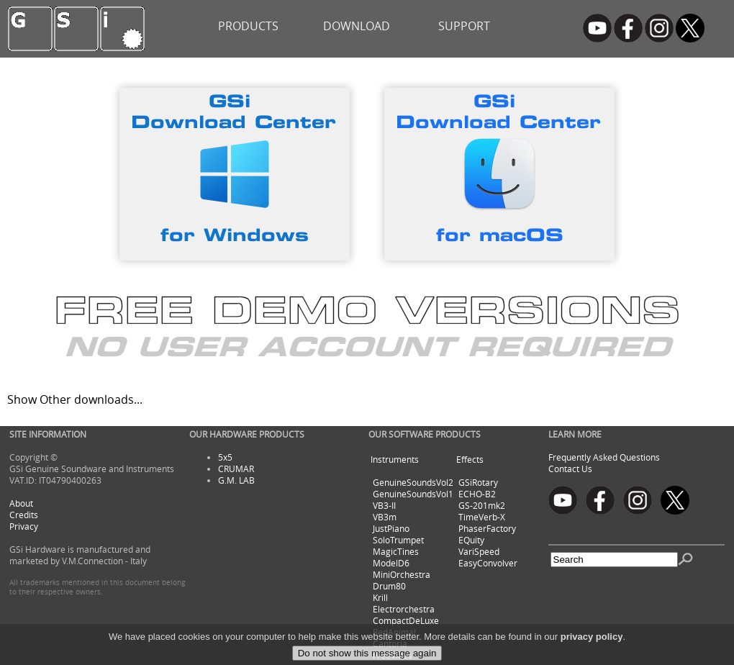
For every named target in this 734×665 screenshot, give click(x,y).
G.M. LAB (236, 480)
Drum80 (389, 586)
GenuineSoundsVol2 (413, 482)
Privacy (23, 526)
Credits (23, 514)
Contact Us (570, 468)
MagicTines (396, 551)
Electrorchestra (404, 609)
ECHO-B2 (477, 493)
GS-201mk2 (481, 505)
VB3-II (384, 505)
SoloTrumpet (398, 540)
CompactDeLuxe (406, 620)
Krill (380, 597)
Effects (470, 459)
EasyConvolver (487, 563)
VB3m (385, 516)
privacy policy (592, 653)
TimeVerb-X (481, 516)
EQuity (471, 540)
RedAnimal (394, 632)
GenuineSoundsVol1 (413, 493)
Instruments (395, 459)
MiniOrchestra (401, 574)
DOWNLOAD (356, 26)
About (21, 503)
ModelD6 (391, 563)
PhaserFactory (487, 528)
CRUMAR (236, 468)
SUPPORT (464, 26)
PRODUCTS (248, 26)
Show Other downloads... (74, 399)
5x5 (225, 457)
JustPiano (391, 528)
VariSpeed (478, 551)
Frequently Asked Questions (604, 457)
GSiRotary (478, 482)
